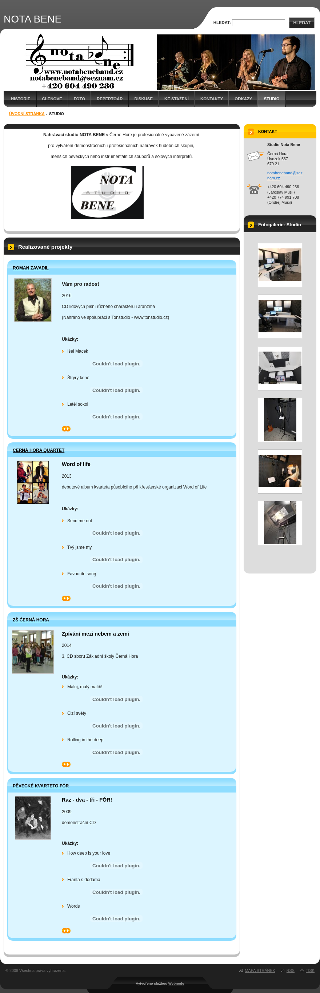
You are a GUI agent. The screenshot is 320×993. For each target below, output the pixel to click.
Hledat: (222, 22)
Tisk (310, 970)
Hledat (302, 22)
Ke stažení (176, 99)
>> (66, 428)
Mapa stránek (260, 970)
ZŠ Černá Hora (31, 620)
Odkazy (243, 99)
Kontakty (211, 99)
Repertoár (110, 99)
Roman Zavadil (31, 268)
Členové (52, 99)
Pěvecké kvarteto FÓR (41, 786)
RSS (291, 970)
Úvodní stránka (27, 114)
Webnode (176, 983)
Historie (21, 99)
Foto (79, 99)
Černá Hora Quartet (38, 450)
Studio (271, 99)
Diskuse (143, 99)
